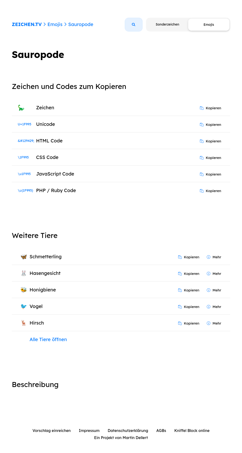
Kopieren (210, 108)
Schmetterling (46, 256)
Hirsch (37, 323)
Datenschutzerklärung (128, 430)
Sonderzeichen (167, 24)
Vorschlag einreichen (51, 430)
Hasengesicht (45, 273)
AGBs (161, 430)
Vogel (36, 306)
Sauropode (80, 24)
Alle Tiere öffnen (48, 339)
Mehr (214, 257)
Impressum (89, 430)
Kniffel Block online (191, 430)
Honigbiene (43, 290)
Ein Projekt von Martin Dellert (121, 437)
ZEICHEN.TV (27, 24)
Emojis (55, 24)
